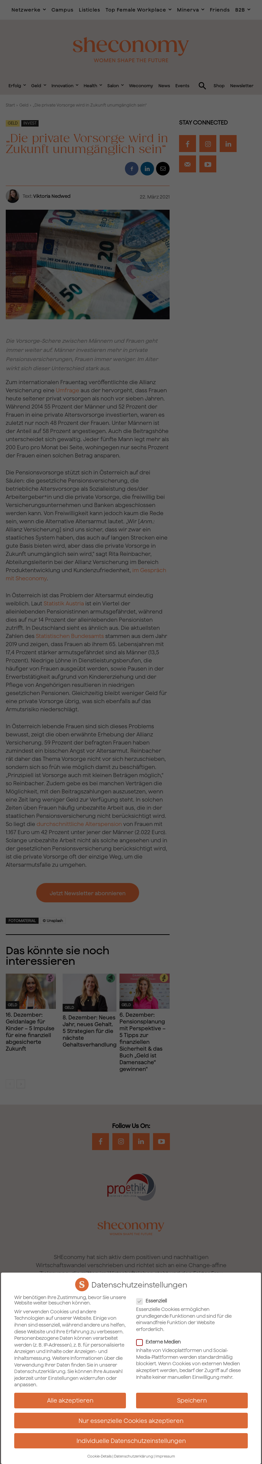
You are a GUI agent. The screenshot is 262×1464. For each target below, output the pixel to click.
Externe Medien (160, 1342)
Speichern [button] (192, 1400)
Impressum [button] (165, 1456)
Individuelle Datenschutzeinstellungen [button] (131, 1440)
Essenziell (153, 1300)
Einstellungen (63, 1378)
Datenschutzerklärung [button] (133, 1456)
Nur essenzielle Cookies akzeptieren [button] (131, 1420)
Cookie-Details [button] (99, 1456)
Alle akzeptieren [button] (70, 1400)
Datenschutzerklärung (39, 1371)
